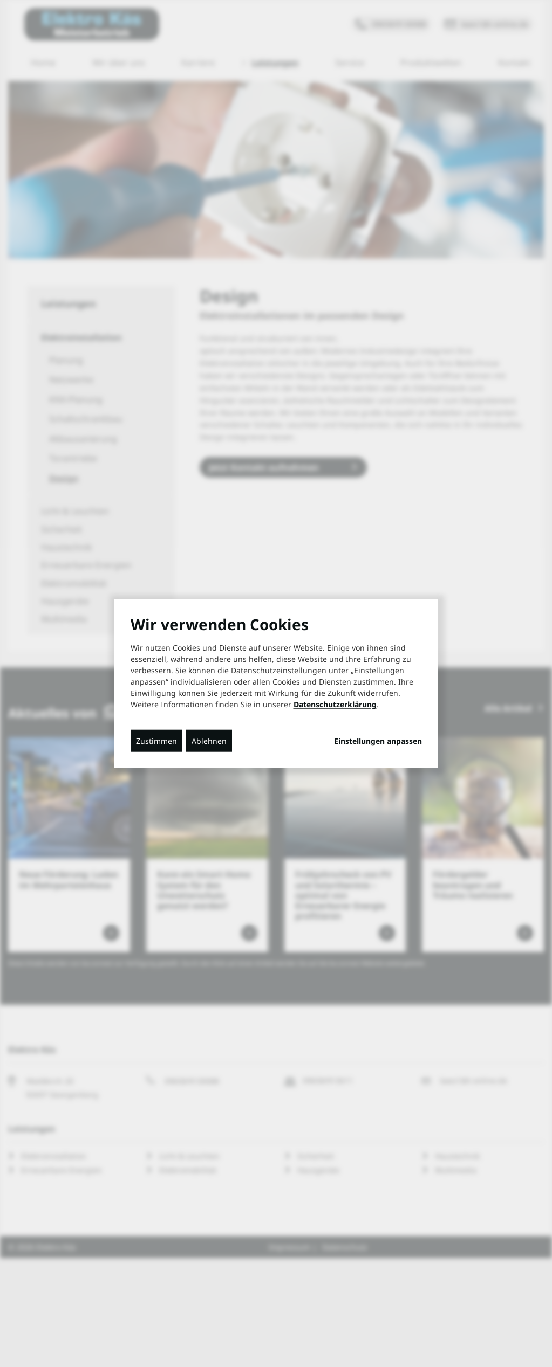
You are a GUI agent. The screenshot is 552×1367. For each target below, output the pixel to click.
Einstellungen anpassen (378, 740)
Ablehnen (209, 740)
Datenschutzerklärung (335, 704)
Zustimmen (156, 740)
